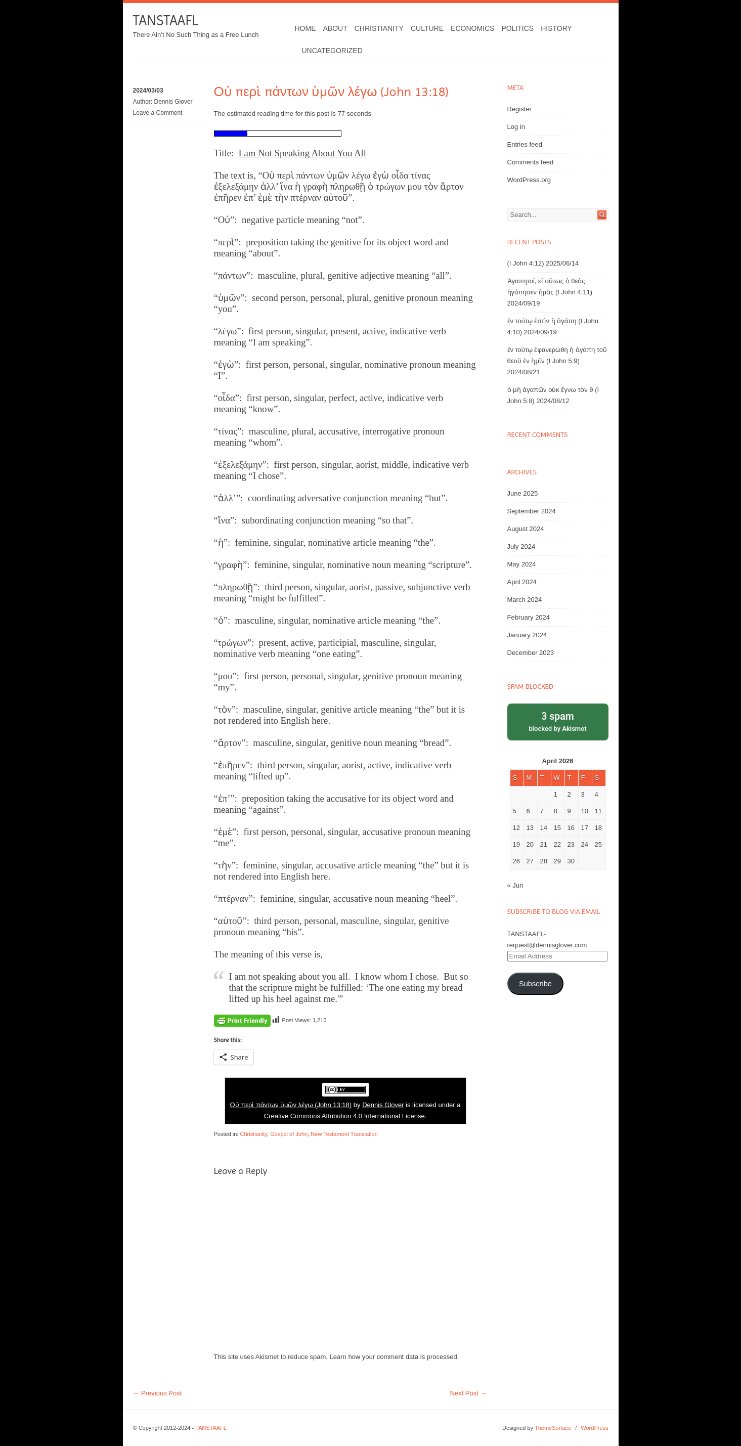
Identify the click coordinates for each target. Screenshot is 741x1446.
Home (305, 28)
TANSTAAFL (165, 20)
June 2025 (522, 493)
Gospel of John (289, 1134)
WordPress (594, 1428)
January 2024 (527, 635)
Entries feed (524, 144)
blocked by (557, 721)
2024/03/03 (148, 90)
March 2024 (524, 599)
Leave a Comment (158, 112)
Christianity (379, 28)
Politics (517, 28)
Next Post (468, 1393)
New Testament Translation (344, 1134)
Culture (427, 28)
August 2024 (525, 529)
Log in (516, 126)
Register (519, 109)
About (335, 28)
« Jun (515, 885)
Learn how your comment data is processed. (394, 1357)
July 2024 (521, 546)
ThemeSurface (553, 1428)
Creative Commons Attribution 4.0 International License (344, 1116)
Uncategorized (332, 51)
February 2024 (528, 617)
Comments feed (530, 162)
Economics (472, 28)
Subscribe (535, 984)
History (556, 28)
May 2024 (521, 564)
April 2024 (522, 582)
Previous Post (157, 1393)
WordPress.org (529, 180)
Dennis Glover (173, 101)
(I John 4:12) (525, 263)
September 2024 (531, 511)
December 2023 (530, 652)
